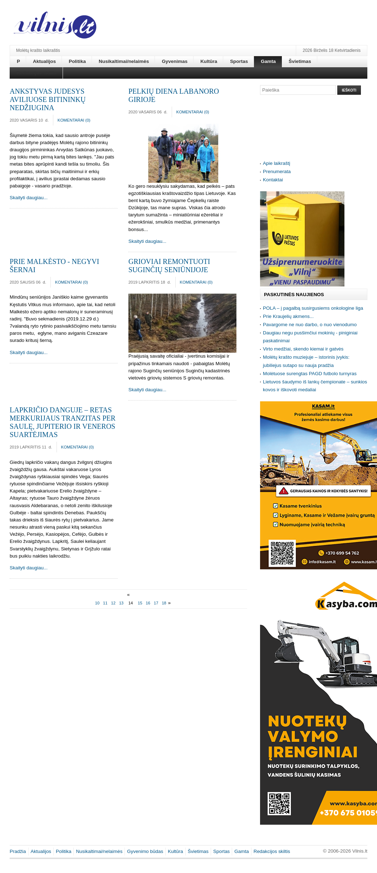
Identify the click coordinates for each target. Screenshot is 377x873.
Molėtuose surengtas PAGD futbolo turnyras (310, 373)
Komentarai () (74, 120)
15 (140, 603)
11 (105, 603)
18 (164, 603)
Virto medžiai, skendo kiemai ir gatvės (303, 349)
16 (148, 603)
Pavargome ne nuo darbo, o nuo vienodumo (310, 324)
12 (113, 603)
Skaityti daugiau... (29, 197)
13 (121, 603)
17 (156, 603)
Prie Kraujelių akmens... (288, 316)
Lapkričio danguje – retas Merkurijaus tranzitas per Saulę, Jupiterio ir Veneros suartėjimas (63, 422)
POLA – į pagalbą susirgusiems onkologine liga (313, 308)
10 (97, 603)
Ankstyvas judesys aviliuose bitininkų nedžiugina (47, 99)
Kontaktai (273, 179)
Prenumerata (277, 171)
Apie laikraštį (276, 163)
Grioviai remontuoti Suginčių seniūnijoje (169, 266)
